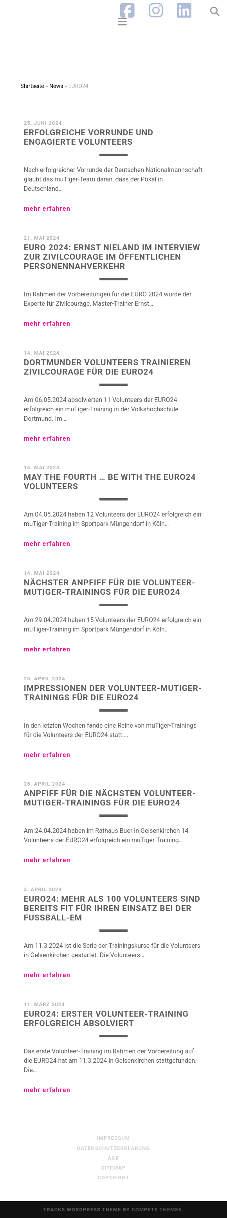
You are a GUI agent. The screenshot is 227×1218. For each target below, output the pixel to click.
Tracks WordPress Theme (82, 1210)
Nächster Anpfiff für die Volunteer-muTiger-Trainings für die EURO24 (109, 587)
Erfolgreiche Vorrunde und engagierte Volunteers (88, 137)
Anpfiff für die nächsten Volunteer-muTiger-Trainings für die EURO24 (110, 798)
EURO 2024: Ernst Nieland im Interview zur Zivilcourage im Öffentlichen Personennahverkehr (112, 257)
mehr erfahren (47, 208)
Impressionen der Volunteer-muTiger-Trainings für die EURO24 (113, 692)
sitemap (113, 1168)
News (56, 86)
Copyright (113, 1177)
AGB (113, 1158)
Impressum (113, 1138)
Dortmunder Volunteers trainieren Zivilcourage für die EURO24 (107, 367)
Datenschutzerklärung (113, 1148)
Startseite (32, 86)
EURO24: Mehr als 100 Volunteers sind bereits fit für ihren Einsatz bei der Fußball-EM (112, 908)
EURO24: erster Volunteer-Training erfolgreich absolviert (106, 1018)
